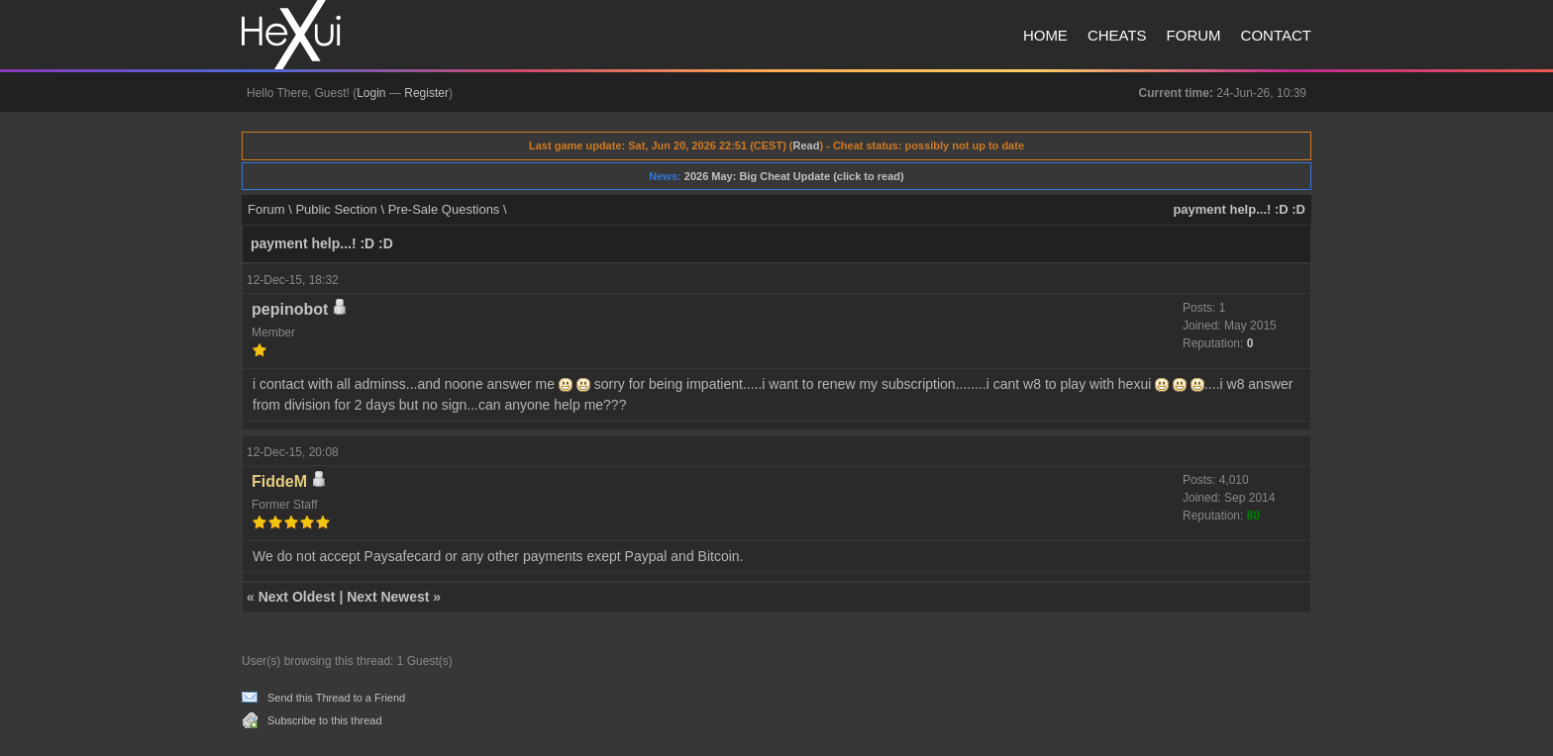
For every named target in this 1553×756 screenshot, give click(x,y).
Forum (1194, 35)
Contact (1276, 35)
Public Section (335, 209)
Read (806, 145)
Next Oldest (297, 597)
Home (1045, 35)
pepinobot (290, 309)
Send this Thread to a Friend (336, 698)
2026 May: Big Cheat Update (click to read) (794, 176)
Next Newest (388, 597)
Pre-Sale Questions (444, 209)
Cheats (1117, 35)
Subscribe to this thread (324, 720)
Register (426, 93)
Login (371, 93)
